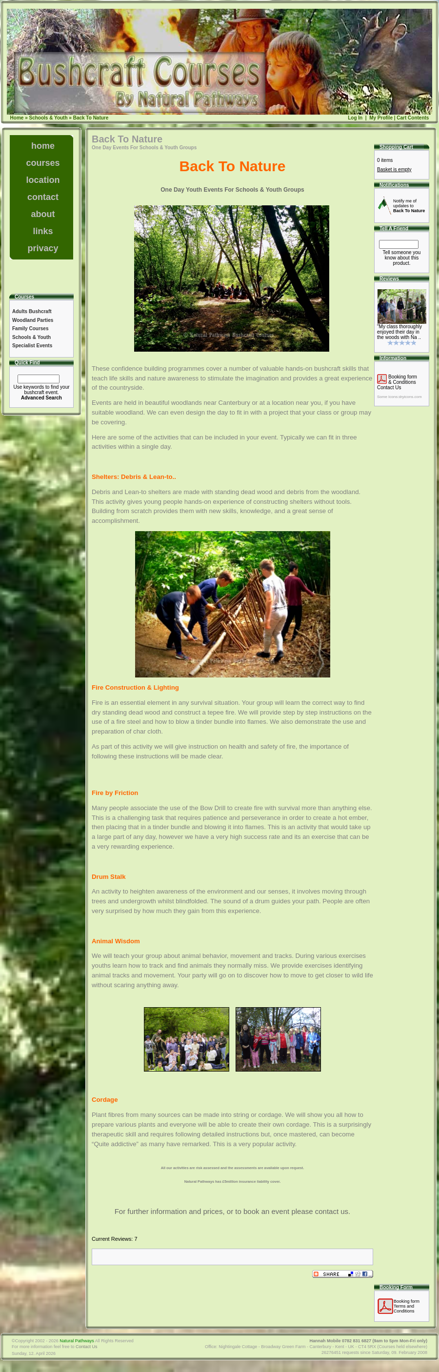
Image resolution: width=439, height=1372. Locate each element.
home (43, 146)
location (43, 180)
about (43, 214)
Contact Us (389, 387)
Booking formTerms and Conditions (406, 1306)
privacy (42, 248)
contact (43, 197)
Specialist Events (32, 345)
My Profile (380, 117)
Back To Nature (91, 117)
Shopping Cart (396, 147)
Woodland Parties (32, 320)
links (43, 231)
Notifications (394, 185)
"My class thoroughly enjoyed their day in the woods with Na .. (399, 332)
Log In (355, 117)
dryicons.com (410, 397)
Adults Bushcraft (32, 311)
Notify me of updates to (409, 206)
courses (43, 163)
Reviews (389, 278)
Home (17, 117)
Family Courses (30, 328)
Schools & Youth (48, 117)
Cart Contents (413, 117)
